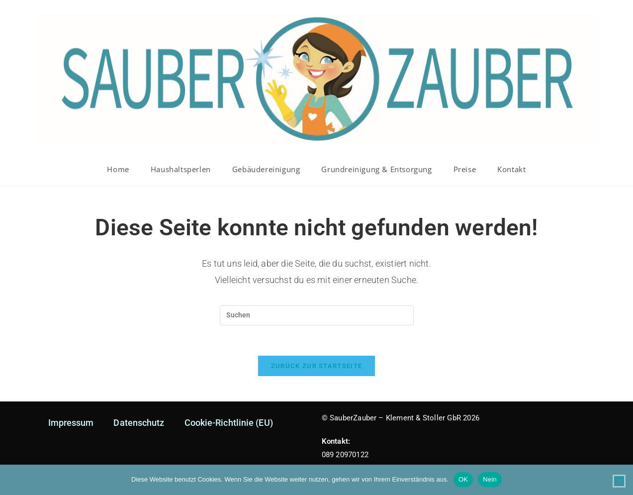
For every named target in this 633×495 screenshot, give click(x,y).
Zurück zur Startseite (316, 366)
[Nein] (619, 481)
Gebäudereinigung (266, 169)
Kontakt (511, 169)
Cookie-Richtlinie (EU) (228, 422)
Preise (464, 169)
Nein (490, 479)
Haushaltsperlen (181, 169)
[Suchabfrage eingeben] (317, 315)
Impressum (71, 422)
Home (118, 169)
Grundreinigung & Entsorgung (376, 169)
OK (463, 479)
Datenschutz (138, 422)
